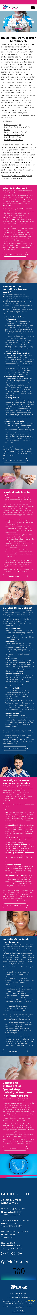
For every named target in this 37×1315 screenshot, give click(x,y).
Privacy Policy (18, 1310)
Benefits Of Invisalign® (14, 135)
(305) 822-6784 (15, 1215)
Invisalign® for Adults (13, 140)
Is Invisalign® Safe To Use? (15, 132)
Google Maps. (18, 1307)
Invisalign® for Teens (13, 137)
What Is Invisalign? (12, 125)
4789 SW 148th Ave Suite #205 (15, 1220)
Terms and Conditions (18, 1312)
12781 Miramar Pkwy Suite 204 (14, 1232)
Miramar (5, 1234)
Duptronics (25, 1297)
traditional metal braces (11, 49)
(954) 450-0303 (15, 1226)
